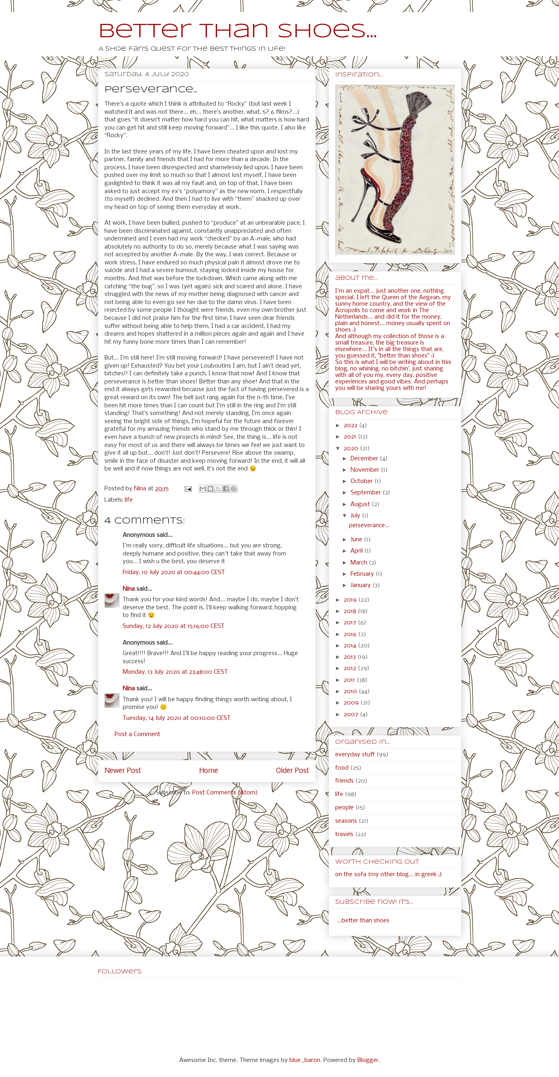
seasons (346, 821)
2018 (351, 611)
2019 (351, 600)
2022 (351, 425)
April (357, 551)
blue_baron (304, 1060)
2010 (351, 691)
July (356, 516)
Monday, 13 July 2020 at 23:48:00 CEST (175, 672)
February (363, 574)
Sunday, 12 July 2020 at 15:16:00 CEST (174, 626)
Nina (129, 589)
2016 (351, 634)
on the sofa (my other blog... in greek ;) (388, 874)
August (361, 504)
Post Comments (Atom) (225, 793)
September (367, 493)
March (360, 563)
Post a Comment (137, 734)
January (361, 585)
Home (208, 771)
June (357, 539)
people (344, 808)
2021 (351, 437)
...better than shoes (363, 920)
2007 (352, 714)
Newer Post (122, 771)
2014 (351, 646)
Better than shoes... (237, 31)
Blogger (367, 1060)
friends (344, 781)
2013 (350, 657)
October (362, 481)
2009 (352, 703)
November (366, 470)
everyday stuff (355, 754)
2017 (351, 622)
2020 (352, 448)
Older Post (292, 771)
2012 (351, 668)
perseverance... (369, 525)
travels (344, 834)
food (342, 768)
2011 (350, 680)
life (129, 500)
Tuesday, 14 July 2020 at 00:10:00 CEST (177, 718)
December (365, 458)
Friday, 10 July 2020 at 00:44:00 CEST (174, 572)
